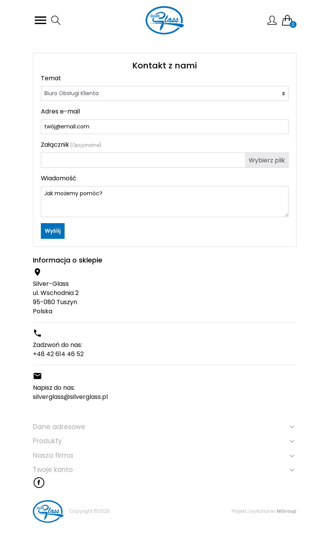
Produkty (47, 441)
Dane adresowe (59, 426)
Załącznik (71, 144)
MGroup (287, 511)
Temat (51, 78)
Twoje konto (53, 469)
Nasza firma (53, 455)
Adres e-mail (60, 111)
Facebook (39, 482)
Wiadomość (58, 178)
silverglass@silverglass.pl (70, 396)
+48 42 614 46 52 (58, 354)
